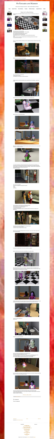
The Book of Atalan (26, 434)
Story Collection (20, 8)
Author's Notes (14, 8)
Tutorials (26, 8)
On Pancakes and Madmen (27, 3)
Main (28, 394)
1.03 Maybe (26, 431)
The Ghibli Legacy (26, 425)
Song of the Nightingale (27, 432)
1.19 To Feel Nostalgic (26, 429)
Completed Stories (39, 8)
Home (9, 8)
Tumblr (44, 8)
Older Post (39, 418)
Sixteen (27, 433)
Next (30, 394)
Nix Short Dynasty (31, 8)
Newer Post (14, 418)
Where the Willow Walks (27, 427)
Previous (24, 394)
